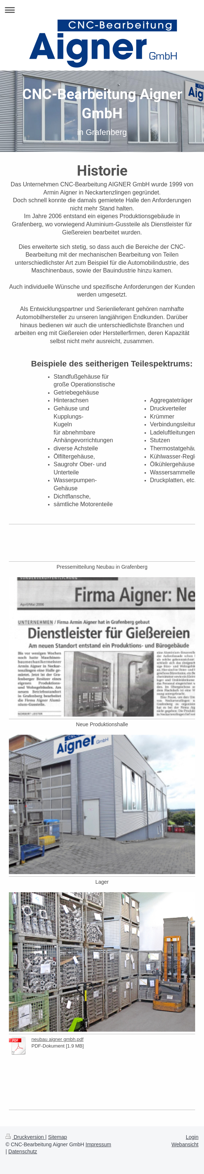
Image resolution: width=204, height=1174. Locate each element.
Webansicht (184, 1144)
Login (192, 1137)
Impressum (98, 1144)
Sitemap (57, 1137)
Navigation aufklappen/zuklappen (102, 10)
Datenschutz (22, 1151)
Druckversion (25, 1137)
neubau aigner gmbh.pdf (57, 1039)
